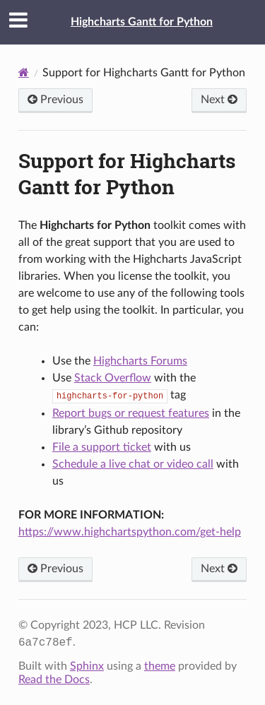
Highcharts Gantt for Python (142, 22)
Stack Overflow (112, 378)
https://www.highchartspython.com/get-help (129, 532)
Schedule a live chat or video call (132, 464)
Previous (55, 99)
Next (219, 99)
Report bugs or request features (130, 413)
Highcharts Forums (140, 361)
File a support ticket (101, 447)
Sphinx (87, 666)
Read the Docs (54, 679)
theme (159, 666)
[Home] (23, 72)
